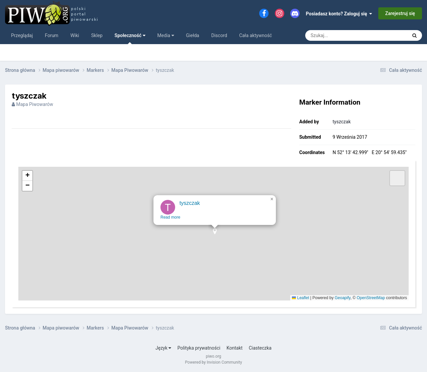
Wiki (74, 35)
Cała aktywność (255, 35)
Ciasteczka (260, 348)
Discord (219, 35)
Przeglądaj (22, 35)
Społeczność (129, 38)
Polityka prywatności (199, 348)
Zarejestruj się (400, 13)
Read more (171, 223)
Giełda (192, 35)
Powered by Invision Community (213, 362)
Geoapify (342, 297)
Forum (51, 35)
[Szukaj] (341, 35)
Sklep (96, 35)
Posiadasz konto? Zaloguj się (339, 13)
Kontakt (235, 348)
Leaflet (300, 297)
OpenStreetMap (371, 297)
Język (163, 348)
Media (165, 35)
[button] (216, 239)
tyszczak (342, 121)
